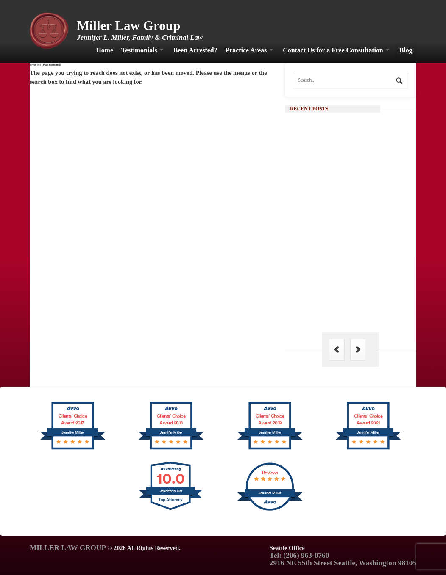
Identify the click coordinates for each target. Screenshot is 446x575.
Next (358, 349)
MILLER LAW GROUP (68, 548)
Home (104, 50)
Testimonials (139, 50)
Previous (336, 349)
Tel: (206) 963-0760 (299, 555)
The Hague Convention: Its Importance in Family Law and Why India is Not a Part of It (365, 302)
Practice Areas (246, 50)
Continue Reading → (358, 245)
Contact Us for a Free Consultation (333, 50)
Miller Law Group (128, 25)
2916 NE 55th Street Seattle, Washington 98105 (343, 563)
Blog (406, 50)
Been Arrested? (195, 50)
